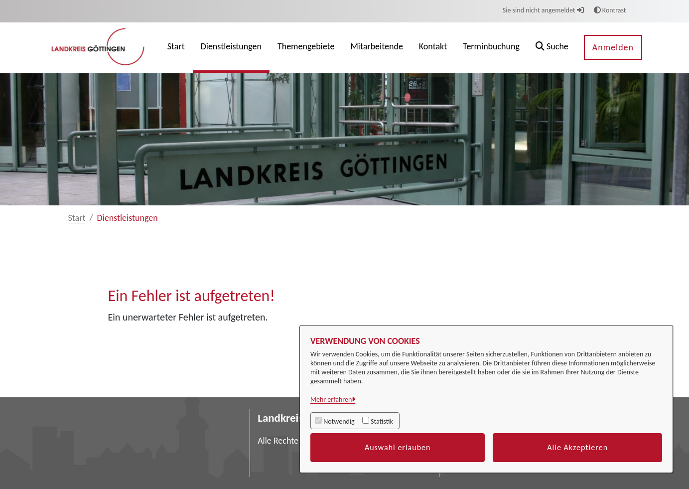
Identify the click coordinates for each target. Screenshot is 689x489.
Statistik (382, 421)
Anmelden (613, 47)
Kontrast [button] (610, 10)
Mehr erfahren (331, 399)
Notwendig (338, 421)
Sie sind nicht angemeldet (543, 10)
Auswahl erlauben (398, 447)
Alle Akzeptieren (577, 447)
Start (77, 217)
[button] (552, 47)
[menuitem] (176, 47)
